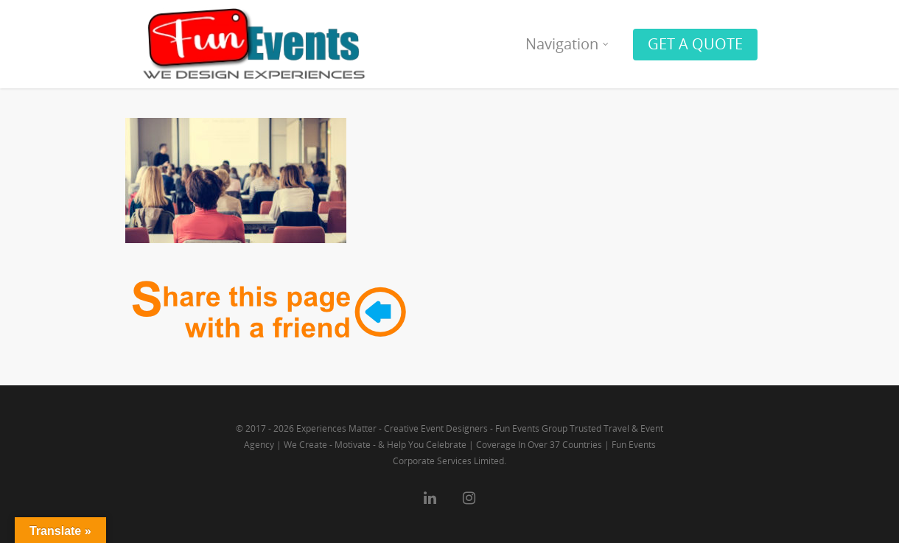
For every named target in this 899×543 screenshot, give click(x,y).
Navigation (567, 44)
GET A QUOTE (695, 44)
